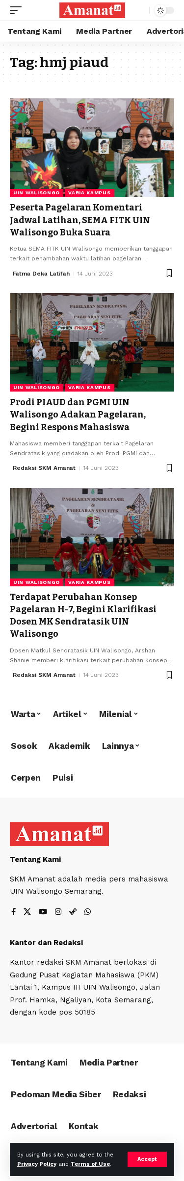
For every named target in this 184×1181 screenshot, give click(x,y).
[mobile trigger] (18, 10)
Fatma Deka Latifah (41, 273)
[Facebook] (13, 912)
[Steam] (73, 912)
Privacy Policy (36, 1164)
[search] (139, 10)
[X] (27, 912)
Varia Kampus (89, 192)
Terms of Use (90, 1164)
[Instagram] (58, 912)
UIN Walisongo (36, 192)
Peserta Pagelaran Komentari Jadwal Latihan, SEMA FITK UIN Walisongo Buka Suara (80, 219)
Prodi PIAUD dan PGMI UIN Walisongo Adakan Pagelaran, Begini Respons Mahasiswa (78, 414)
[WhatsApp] (87, 912)
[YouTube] (43, 912)
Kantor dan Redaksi (46, 942)
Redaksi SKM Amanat (44, 467)
